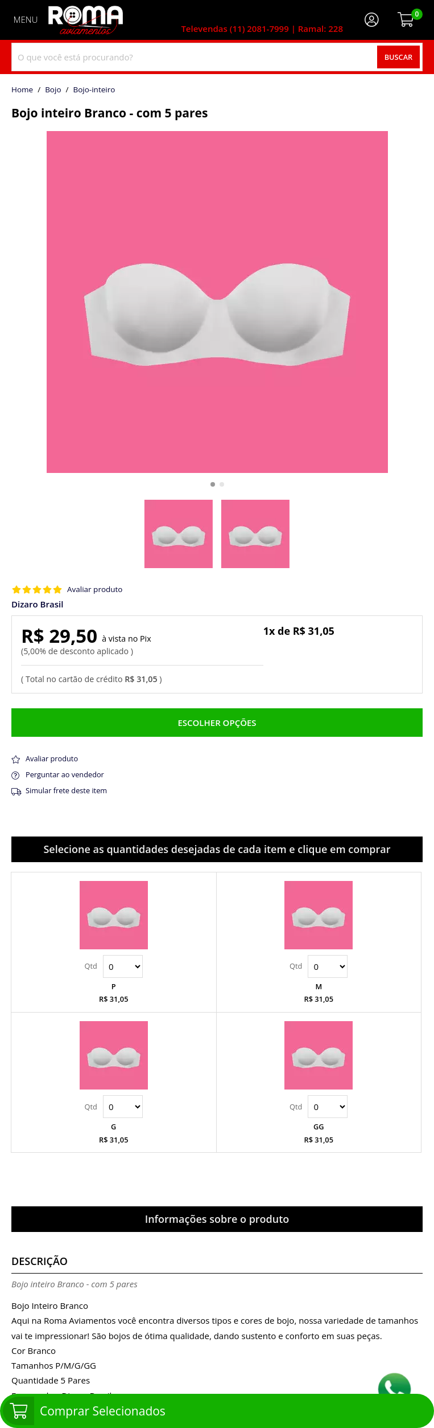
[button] (212, 484)
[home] (85, 20)
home (22, 90)
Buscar (399, 57)
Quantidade (123, 966)
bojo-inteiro (94, 90)
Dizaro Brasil (37, 604)
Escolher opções (216, 722)
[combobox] (217, 57)
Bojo (53, 90)
